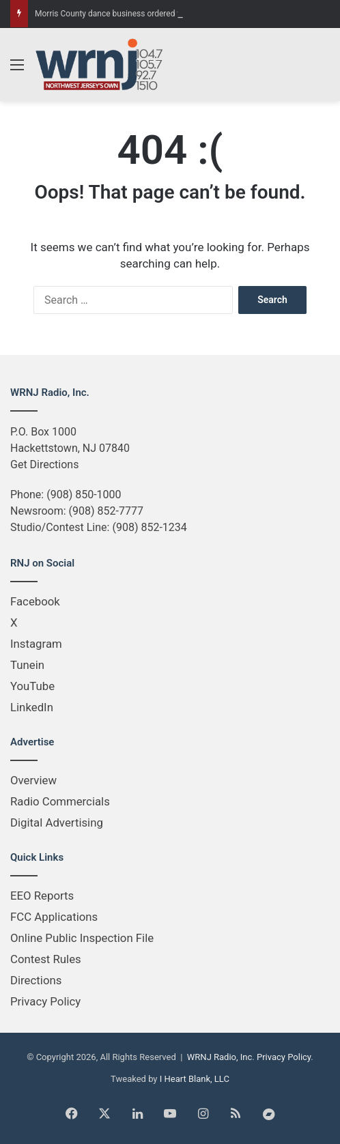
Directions (35, 980)
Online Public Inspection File (82, 938)
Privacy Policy (45, 1001)
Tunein (27, 665)
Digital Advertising (56, 822)
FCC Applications (54, 917)
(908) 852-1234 (149, 527)
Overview (33, 780)
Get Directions (44, 464)
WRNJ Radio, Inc (220, 1057)
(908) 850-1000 (83, 494)
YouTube (32, 686)
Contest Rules (45, 959)
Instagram (36, 643)
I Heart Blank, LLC (194, 1079)
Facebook (35, 601)
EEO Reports (42, 895)
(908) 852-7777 (106, 510)
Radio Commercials (60, 801)
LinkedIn (31, 707)
